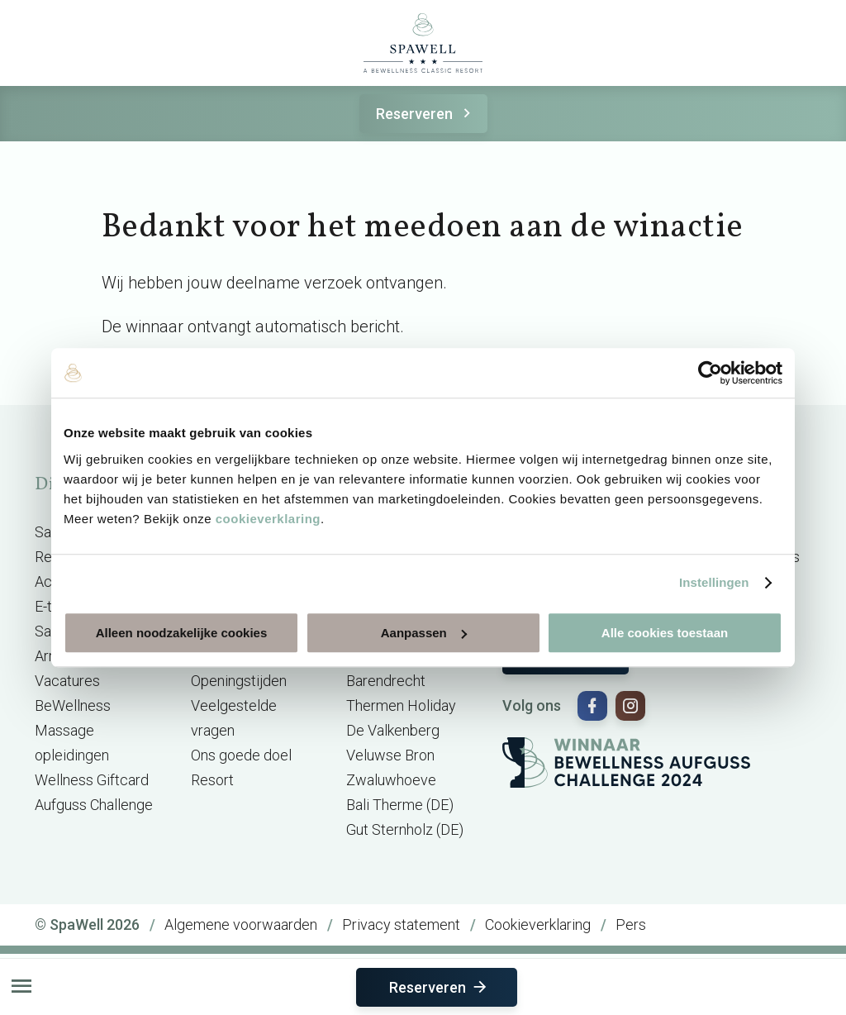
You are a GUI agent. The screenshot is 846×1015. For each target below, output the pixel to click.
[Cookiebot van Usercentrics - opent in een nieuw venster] (710, 372)
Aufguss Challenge (94, 804)
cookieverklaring (268, 519)
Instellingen (714, 582)
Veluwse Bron (390, 755)
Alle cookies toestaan (664, 633)
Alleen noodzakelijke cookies (182, 633)
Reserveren (426, 113)
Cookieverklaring (538, 924)
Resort (212, 780)
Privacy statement (401, 924)
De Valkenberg (393, 730)
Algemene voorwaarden (240, 924)
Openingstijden (239, 680)
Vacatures (67, 680)
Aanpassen (424, 633)
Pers (630, 924)
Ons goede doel (241, 755)
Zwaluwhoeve (391, 780)
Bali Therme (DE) (400, 804)
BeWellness (73, 705)
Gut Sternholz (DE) (404, 829)
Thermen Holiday (401, 705)
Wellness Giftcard (92, 780)
